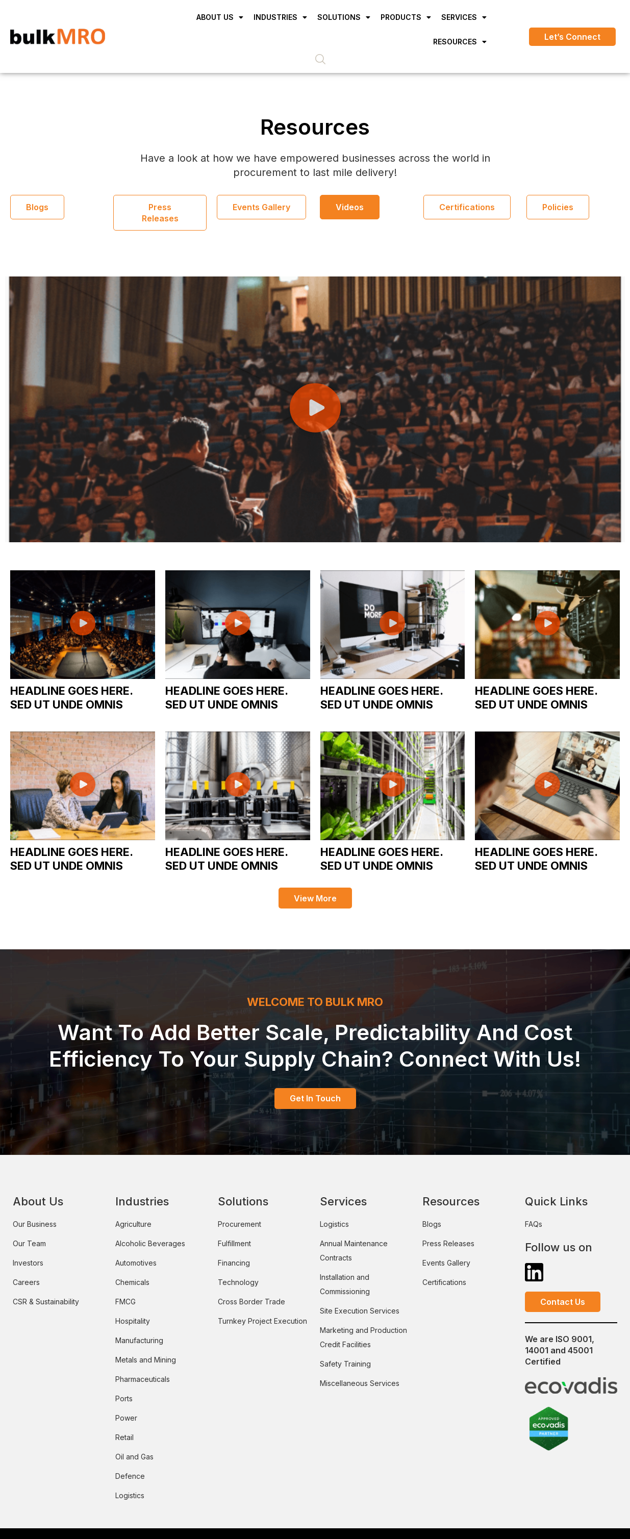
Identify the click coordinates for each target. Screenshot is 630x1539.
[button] (315, 407)
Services (464, 17)
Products (406, 17)
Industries (280, 17)
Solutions (343, 17)
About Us (219, 17)
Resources (460, 42)
